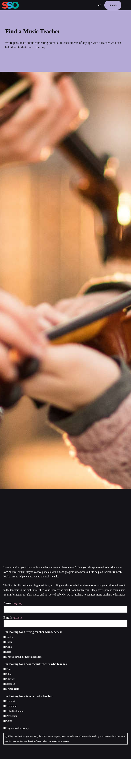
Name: (12, 603)
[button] (99, 5)
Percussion (11, 716)
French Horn (12, 688)
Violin (9, 637)
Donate (113, 5)
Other (9, 720)
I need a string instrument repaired (23, 656)
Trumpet (10, 701)
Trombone (11, 706)
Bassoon (10, 683)
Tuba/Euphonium (15, 711)
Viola (9, 642)
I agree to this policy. (17, 728)
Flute (9, 669)
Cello (9, 646)
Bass (8, 651)
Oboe (9, 674)
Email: (12, 618)
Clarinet (10, 679)
